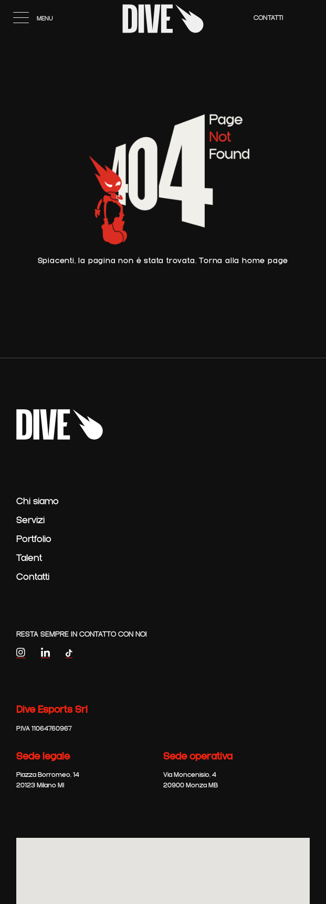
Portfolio (33, 539)
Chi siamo (37, 501)
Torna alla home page (243, 261)
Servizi (30, 520)
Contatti (268, 18)
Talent (29, 558)
